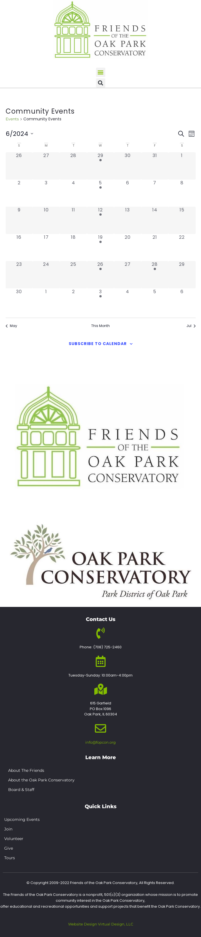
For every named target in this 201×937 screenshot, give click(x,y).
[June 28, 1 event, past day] (154, 274)
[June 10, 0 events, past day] (46, 220)
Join (8, 829)
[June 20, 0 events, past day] (127, 247)
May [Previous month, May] (11, 326)
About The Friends (26, 770)
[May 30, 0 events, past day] (127, 165)
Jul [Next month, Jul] (191, 326)
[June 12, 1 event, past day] (100, 220)
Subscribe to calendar (98, 343)
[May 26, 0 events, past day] (19, 165)
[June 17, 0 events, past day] (46, 247)
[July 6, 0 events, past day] (181, 301)
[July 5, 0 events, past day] (154, 301)
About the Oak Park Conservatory (41, 780)
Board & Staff (21, 789)
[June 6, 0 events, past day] (127, 193)
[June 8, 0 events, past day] (181, 193)
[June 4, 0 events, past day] (73, 193)
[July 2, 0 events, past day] (73, 301)
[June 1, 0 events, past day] (181, 165)
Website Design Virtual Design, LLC (100, 924)
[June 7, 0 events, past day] (154, 193)
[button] (100, 72)
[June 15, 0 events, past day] (181, 220)
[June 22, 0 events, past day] (181, 247)
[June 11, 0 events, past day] (73, 220)
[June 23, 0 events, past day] (19, 274)
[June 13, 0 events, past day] (127, 220)
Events (12, 118)
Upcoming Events (22, 819)
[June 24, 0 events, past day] (46, 274)
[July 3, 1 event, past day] (100, 301)
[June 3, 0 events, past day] (46, 193)
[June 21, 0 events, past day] (154, 247)
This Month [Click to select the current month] (100, 326)
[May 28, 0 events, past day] (73, 165)
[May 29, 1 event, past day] (100, 165)
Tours (9, 857)
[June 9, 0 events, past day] (19, 220)
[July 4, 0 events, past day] (127, 301)
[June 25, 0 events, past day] (73, 274)
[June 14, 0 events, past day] (154, 220)
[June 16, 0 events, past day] (19, 247)
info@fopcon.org (100, 742)
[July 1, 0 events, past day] (46, 301)
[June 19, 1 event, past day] (100, 247)
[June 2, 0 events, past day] (19, 193)
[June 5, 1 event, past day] (100, 193)
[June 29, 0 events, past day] (181, 274)
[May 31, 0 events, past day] (154, 165)
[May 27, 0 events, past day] (46, 165)
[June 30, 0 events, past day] (19, 301)
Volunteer (13, 838)
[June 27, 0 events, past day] (127, 274)
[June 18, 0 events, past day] (73, 247)
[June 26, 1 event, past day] (100, 274)
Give (8, 848)
